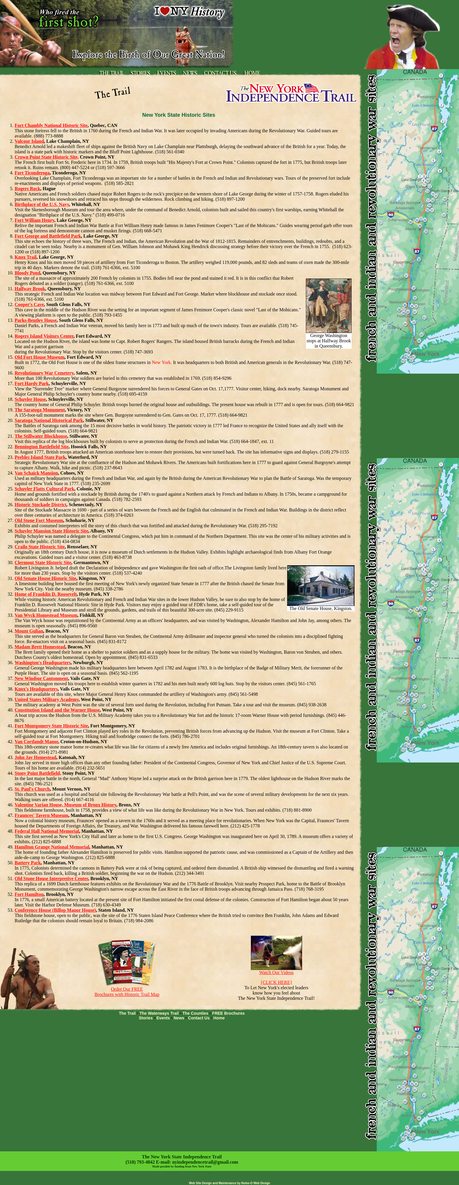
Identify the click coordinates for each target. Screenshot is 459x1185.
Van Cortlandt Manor (36, 741)
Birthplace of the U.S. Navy (42, 204)
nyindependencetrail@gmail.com (205, 1162)
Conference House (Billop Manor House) (55, 910)
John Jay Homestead (35, 757)
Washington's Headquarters (43, 662)
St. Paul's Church (32, 788)
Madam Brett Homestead (40, 646)
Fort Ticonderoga (32, 172)
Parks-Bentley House (36, 320)
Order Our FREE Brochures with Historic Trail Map (127, 990)
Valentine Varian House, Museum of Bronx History (65, 804)
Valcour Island (29, 141)
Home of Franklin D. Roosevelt (46, 594)
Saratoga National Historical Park (49, 420)
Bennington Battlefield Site (41, 446)
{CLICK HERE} (276, 982)
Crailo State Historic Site (40, 546)
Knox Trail (26, 257)
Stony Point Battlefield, (38, 773)
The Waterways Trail (159, 1013)
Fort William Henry (34, 220)
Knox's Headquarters (36, 688)
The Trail (127, 1013)
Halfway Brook (30, 288)
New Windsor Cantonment (41, 678)
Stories (146, 1018)
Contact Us (199, 1018)
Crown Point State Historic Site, (47, 156)
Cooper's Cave (29, 304)
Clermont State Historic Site (43, 562)
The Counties (195, 1013)
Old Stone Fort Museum (39, 520)
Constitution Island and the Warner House (57, 709)
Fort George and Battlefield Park (48, 235)
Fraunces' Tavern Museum (41, 815)
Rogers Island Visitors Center (44, 336)
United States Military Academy (46, 699)
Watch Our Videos (276, 970)
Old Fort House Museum (39, 357)
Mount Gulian (29, 630)
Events (163, 1018)
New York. (162, 362)
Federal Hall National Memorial (47, 831)
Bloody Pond (27, 272)
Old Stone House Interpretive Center (51, 878)
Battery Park (28, 862)
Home (219, 1018)
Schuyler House (30, 399)
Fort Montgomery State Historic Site (51, 725)
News (179, 1018)
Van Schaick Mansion (36, 472)
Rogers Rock (27, 188)
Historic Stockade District (40, 504)
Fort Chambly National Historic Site (51, 125)
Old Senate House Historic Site (45, 578)
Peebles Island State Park (40, 457)
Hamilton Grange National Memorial (52, 846)
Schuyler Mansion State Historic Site (51, 530)
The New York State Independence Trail (182, 1156)
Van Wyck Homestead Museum (46, 615)
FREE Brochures (228, 1013)
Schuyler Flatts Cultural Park (44, 488)
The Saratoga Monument (40, 409)
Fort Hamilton (29, 894)
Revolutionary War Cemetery (44, 372)
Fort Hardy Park (32, 383)
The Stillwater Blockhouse (41, 436)
